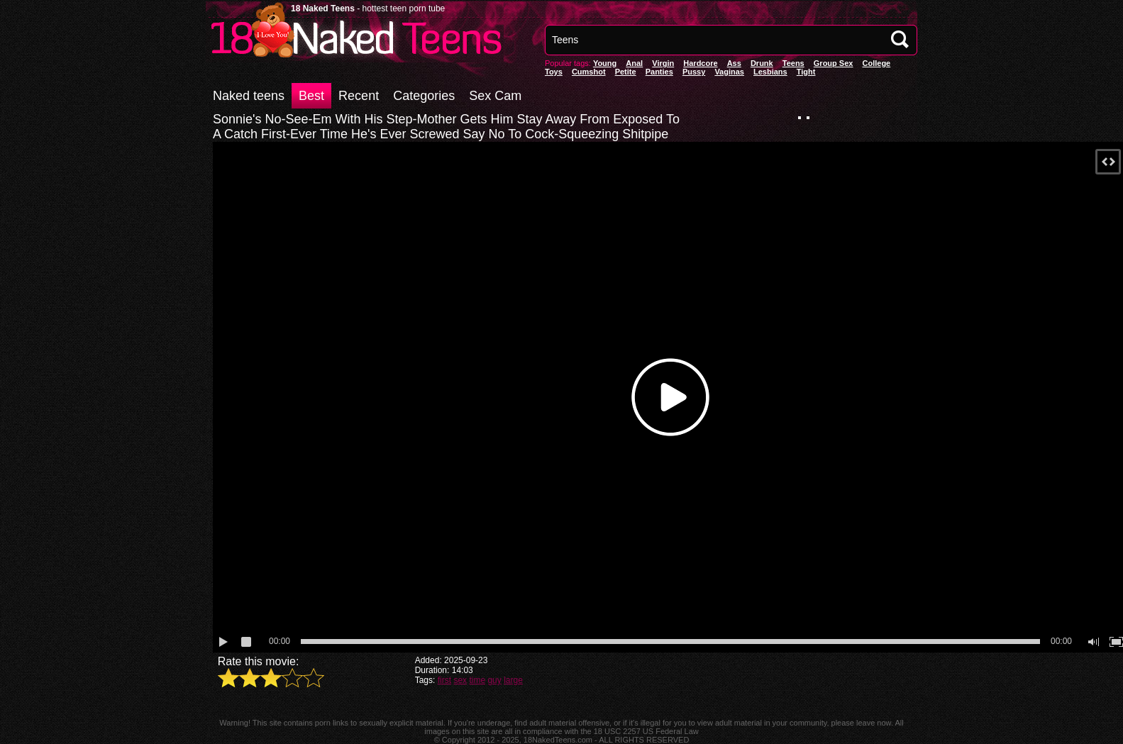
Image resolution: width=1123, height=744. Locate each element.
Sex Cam (495, 96)
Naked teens (248, 96)
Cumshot (589, 71)
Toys (554, 71)
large (513, 680)
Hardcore (700, 63)
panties (659, 71)
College (876, 63)
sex (460, 680)
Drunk (762, 63)
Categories (424, 96)
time (477, 680)
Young (604, 63)
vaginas (729, 71)
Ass (734, 63)
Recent (358, 96)
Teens (793, 63)
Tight (806, 71)
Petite (625, 71)
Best (311, 96)
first (444, 680)
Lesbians (770, 71)
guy (494, 680)
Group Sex (833, 63)
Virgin (663, 63)
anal (634, 63)
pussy (693, 71)
